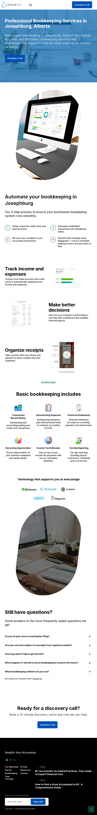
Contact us (37, 679)
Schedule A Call (82, 5)
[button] (29, 5)
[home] (12, 4)
